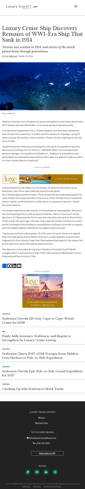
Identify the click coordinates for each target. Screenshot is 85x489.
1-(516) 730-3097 (41, 443)
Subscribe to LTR (47, 453)
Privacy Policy (37, 486)
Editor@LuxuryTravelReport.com (41, 438)
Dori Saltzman (11, 56)
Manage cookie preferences (52, 486)
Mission (41, 418)
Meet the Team (41, 423)
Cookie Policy (26, 486)
